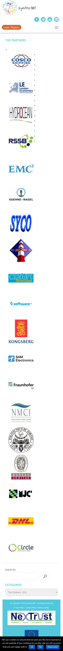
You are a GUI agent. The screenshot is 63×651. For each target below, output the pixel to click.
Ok (32, 647)
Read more (53, 647)
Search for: (10, 569)
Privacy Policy (19, 607)
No (40, 647)
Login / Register (11, 27)
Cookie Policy (31, 607)
